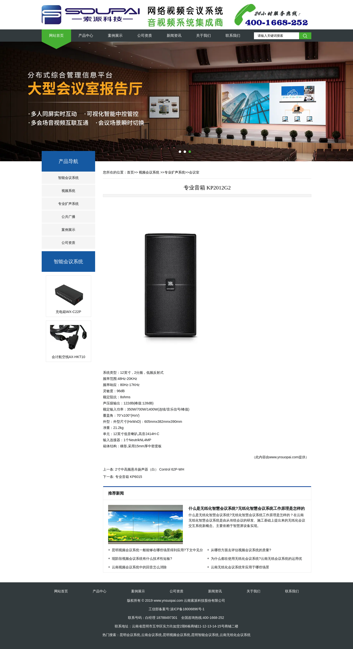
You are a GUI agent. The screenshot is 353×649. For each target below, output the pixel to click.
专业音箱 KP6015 (128, 477)
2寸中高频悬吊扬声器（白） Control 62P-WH (149, 469)
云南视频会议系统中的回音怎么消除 (139, 567)
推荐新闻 (116, 493)
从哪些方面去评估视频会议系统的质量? (241, 550)
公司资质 (144, 35)
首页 (130, 172)
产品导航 (68, 161)
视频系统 (68, 191)
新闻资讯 (174, 35)
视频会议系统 (149, 172)
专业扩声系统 (68, 204)
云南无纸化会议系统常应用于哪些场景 (240, 567)
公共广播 (68, 217)
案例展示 (115, 35)
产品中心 (85, 35)
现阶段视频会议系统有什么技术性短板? (142, 559)
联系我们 (233, 35)
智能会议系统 (68, 178)
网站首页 (56, 35)
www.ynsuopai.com (284, 457)
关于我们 (203, 35)
